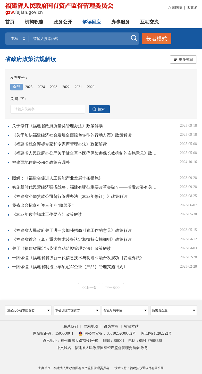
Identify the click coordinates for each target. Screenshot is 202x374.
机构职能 (34, 21)
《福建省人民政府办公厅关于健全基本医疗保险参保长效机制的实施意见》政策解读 (86, 153)
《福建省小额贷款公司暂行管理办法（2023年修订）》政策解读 (70, 196)
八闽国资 (175, 8)
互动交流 (149, 21)
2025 (28, 87)
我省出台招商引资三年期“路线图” (42, 205)
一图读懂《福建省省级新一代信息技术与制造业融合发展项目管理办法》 (78, 258)
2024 (41, 87)
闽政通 (192, 8)
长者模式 (156, 38)
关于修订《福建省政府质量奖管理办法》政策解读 (57, 126)
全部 (16, 87)
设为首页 (111, 326)
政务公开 (63, 21)
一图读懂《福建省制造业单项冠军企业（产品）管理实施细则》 (70, 267)
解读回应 (91, 21)
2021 (78, 87)
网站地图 (91, 326)
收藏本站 (131, 326)
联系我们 (70, 326)
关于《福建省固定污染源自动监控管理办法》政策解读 (61, 248)
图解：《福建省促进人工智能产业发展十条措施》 (57, 178)
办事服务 (120, 21)
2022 (66, 87)
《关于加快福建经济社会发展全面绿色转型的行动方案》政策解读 (72, 135)
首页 (9, 21)
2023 (53, 87)
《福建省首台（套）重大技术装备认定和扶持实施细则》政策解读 (72, 239)
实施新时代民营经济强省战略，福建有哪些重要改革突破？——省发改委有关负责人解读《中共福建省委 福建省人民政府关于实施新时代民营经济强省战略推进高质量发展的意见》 (86, 187)
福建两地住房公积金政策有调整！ (43, 162)
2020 (90, 87)
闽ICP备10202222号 (156, 333)
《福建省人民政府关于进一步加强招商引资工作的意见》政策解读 (72, 230)
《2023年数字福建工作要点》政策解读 (47, 214)
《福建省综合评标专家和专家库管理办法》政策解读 (59, 144)
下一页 (112, 288)
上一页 (89, 288)
